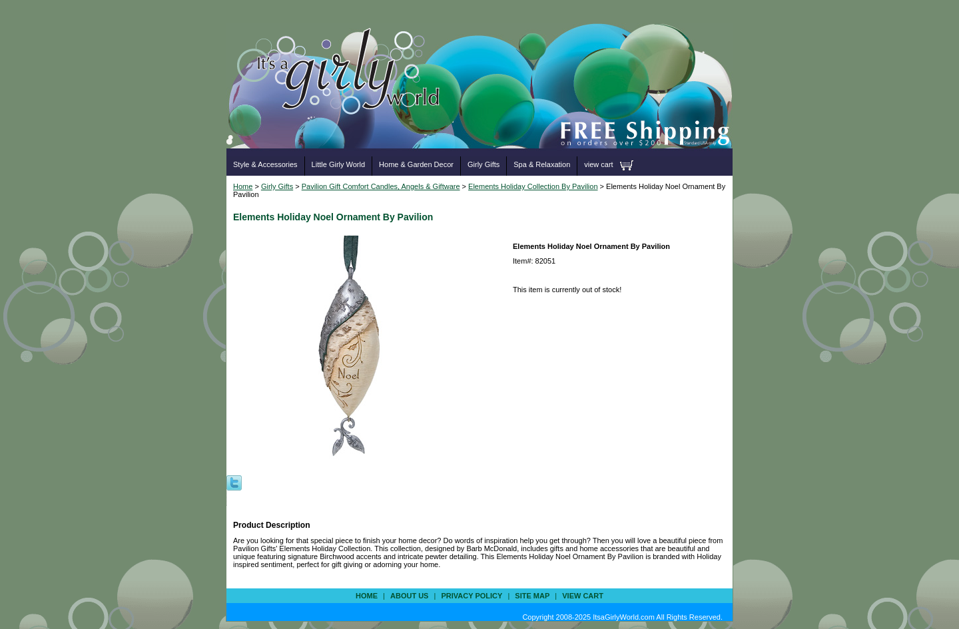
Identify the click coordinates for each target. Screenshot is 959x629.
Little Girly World (338, 164)
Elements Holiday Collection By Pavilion (532, 186)
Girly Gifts (483, 164)
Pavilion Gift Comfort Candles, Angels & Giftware (381, 186)
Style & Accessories (265, 164)
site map (532, 596)
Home (242, 186)
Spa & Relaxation (541, 164)
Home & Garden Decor (416, 164)
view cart (598, 164)
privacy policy (471, 596)
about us (409, 596)
